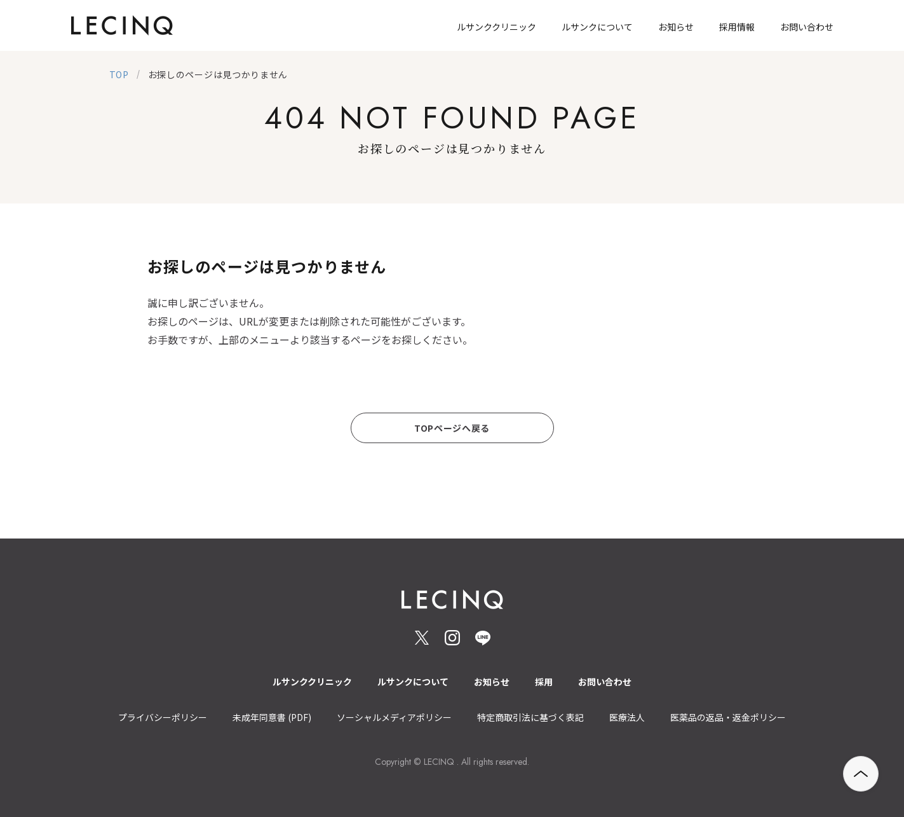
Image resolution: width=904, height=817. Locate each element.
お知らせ (491, 681)
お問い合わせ (604, 681)
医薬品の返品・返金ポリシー (728, 717)
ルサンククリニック (312, 681)
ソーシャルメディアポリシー (394, 717)
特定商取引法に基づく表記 (530, 717)
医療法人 (627, 717)
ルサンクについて (413, 681)
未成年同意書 (272, 717)
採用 (544, 681)
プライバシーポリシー (162, 717)
